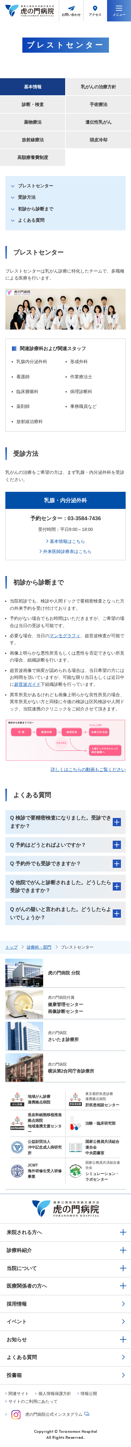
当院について (22, 1268)
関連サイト (19, 1393)
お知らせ (17, 1339)
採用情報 (17, 1304)
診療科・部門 (39, 947)
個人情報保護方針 (54, 1393)
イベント (17, 1321)
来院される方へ (24, 1232)
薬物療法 (33, 122)
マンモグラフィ (64, 635)
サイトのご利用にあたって (33, 1401)
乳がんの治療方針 (98, 86)
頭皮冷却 (98, 139)
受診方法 (27, 197)
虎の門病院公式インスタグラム (47, 1414)
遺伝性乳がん (98, 122)
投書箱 (14, 1375)
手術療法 (98, 104)
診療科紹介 (19, 1250)
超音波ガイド (27, 684)
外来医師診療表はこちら (67, 551)
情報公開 (89, 1393)
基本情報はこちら (67, 541)
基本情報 (33, 86)
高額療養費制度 (32, 157)
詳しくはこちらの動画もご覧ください (88, 769)
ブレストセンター (35, 185)
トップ (11, 947)
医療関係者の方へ (27, 1286)
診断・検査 (33, 104)
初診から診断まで (35, 208)
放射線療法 (33, 139)
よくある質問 (31, 220)
